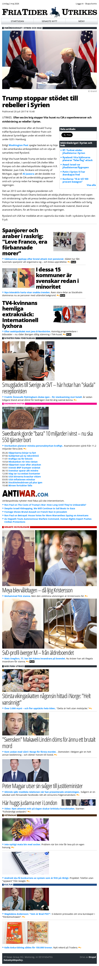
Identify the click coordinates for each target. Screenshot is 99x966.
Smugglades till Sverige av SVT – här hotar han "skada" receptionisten (48, 387)
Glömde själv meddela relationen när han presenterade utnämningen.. (42, 791)
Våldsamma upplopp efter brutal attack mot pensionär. (34, 258)
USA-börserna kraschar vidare (24, 476)
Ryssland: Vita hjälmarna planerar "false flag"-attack (78, 159)
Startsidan (17, 21)
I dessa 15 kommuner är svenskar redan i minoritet (57, 278)
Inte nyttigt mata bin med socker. (22, 844)
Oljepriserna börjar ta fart (22, 452)
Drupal (92, 957)
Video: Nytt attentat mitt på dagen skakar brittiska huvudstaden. (40, 808)
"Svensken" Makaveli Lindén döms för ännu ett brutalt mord (48, 742)
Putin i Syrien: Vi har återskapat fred (74, 173)
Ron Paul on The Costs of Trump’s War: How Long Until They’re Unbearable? (45, 504)
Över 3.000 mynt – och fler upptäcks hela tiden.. (30, 708)
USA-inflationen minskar (21, 479)
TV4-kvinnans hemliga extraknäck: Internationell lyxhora (20, 314)
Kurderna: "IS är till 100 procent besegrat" (75, 180)
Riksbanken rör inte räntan (23, 461)
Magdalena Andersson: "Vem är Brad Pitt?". (27, 913)
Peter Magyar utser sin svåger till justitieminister (42, 786)
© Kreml (92, 91)
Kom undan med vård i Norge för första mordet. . (31, 751)
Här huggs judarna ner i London (29, 802)
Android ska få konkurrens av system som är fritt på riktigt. (36, 877)
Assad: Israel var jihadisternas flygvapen (76, 166)
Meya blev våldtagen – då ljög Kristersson (37, 590)
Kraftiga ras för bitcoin (20, 458)
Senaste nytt (49, 21)
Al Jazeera (28, 173)
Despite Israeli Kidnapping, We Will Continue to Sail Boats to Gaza (39, 508)
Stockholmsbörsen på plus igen (25, 482)
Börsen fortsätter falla (20, 485)
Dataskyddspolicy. (13, 960)
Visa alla (91, 185)
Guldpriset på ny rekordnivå (23, 455)
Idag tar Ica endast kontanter (24, 473)
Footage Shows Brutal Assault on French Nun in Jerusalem (35, 511)
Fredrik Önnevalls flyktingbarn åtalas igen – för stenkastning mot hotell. (43, 397)
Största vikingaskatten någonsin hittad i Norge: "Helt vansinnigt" (46, 699)
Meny (81, 21)
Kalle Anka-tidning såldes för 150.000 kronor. (28, 947)
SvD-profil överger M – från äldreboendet (38, 652)
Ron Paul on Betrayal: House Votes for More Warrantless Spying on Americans (46, 515)
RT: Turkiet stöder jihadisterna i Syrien (74, 151)
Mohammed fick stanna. (17, 596)
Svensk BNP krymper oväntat (24, 467)
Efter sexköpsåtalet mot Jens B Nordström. (27, 331)
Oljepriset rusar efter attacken (24, 464)
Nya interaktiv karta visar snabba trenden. (27, 292)
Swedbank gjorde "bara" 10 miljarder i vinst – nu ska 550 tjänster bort (47, 436)
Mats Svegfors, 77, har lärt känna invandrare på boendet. (35, 658)
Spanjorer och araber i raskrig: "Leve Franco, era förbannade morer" (24, 241)
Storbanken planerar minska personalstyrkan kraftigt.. (33, 445)
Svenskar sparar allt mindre (23, 470)
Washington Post (18, 145)
